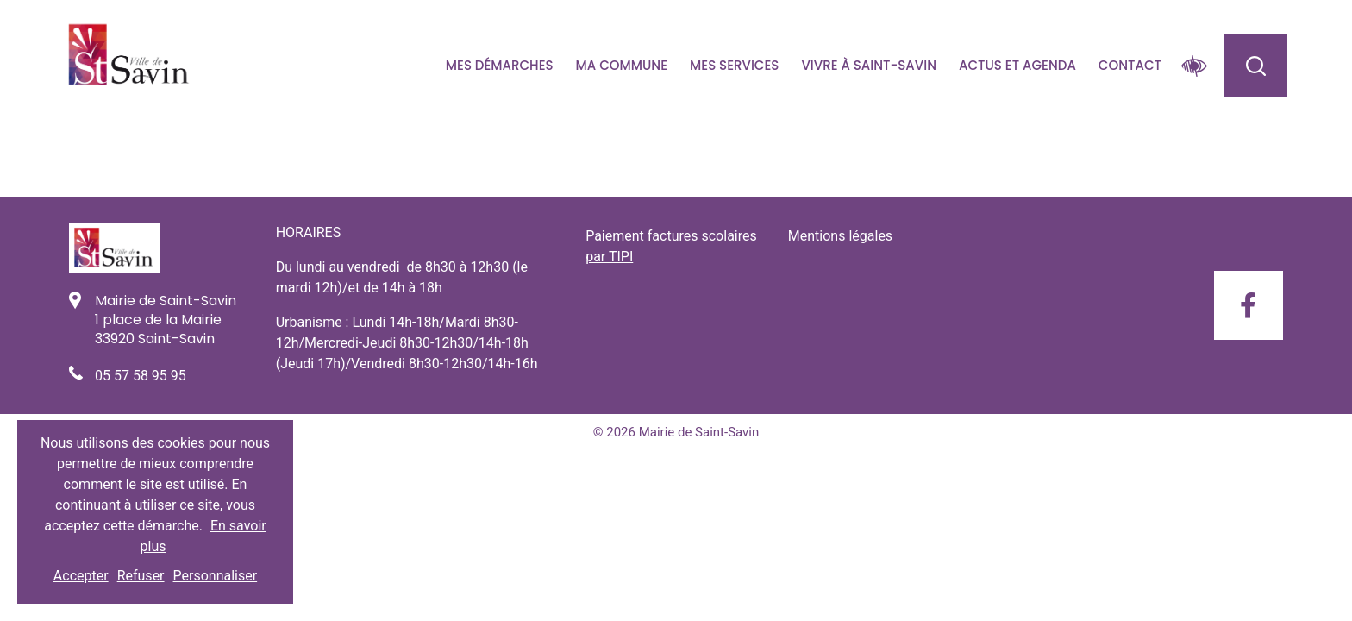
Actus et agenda (1017, 65)
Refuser (141, 576)
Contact (1129, 65)
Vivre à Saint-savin (868, 65)
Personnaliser (215, 576)
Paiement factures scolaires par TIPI (671, 246)
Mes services (734, 65)
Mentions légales (840, 236)
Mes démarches (500, 65)
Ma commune (621, 65)
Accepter (81, 576)
